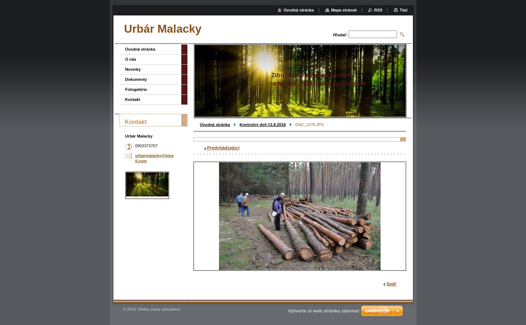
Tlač (404, 10)
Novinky (133, 69)
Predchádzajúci (223, 147)
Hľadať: (340, 35)
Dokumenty (136, 79)
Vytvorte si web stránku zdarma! (323, 311)
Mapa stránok (344, 10)
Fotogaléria (136, 89)
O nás (130, 59)
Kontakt (132, 99)
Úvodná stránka (215, 124)
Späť (391, 284)
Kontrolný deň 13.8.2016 (262, 124)
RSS (378, 10)
